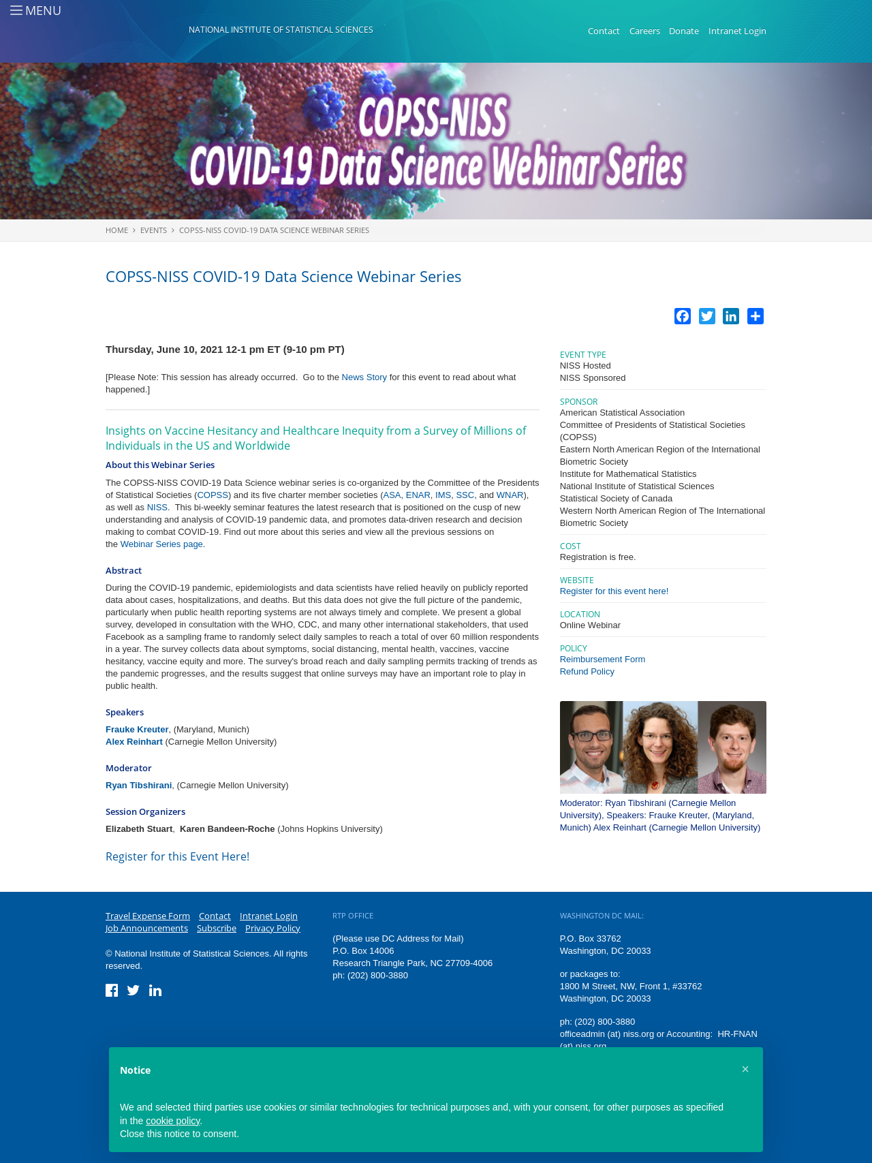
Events (153, 230)
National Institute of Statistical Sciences (281, 29)
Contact (604, 31)
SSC (465, 495)
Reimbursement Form (603, 659)
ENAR (418, 495)
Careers (644, 31)
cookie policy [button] (173, 1120)
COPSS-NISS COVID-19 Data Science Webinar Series (274, 230)
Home (117, 230)
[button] (745, 1069)
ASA (392, 495)
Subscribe (216, 928)
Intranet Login (737, 31)
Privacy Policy (272, 928)
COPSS (212, 495)
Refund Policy (587, 671)
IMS (443, 495)
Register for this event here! (614, 591)
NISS (157, 507)
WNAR (510, 495)
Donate (684, 31)
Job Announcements (147, 928)
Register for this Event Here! (177, 856)
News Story (364, 377)
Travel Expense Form (148, 916)
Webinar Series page (162, 544)
